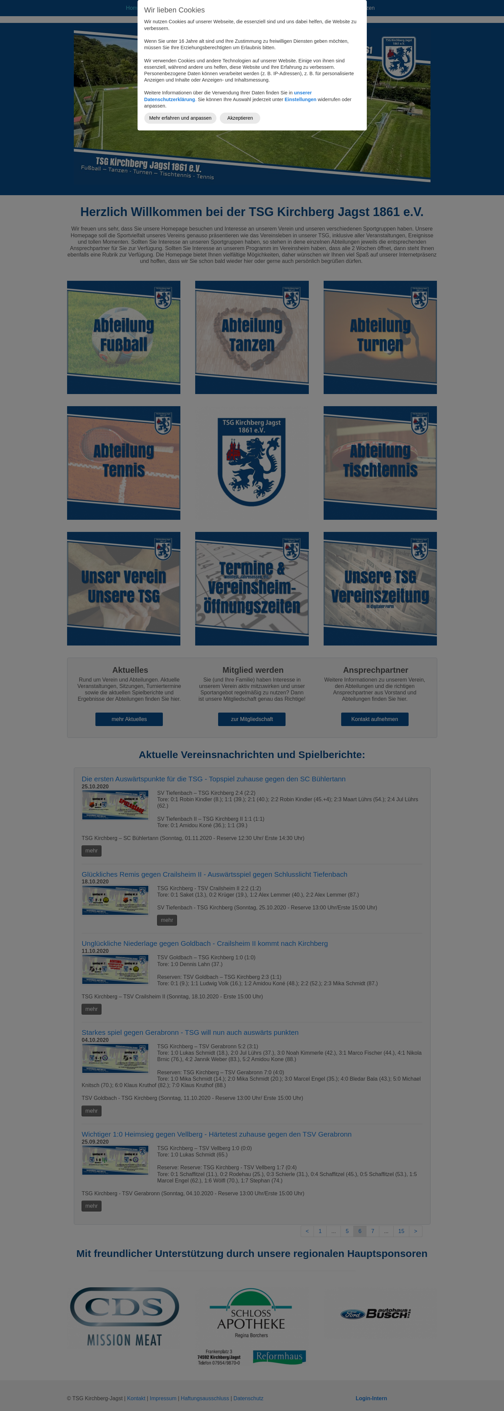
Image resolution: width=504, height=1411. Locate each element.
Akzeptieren (240, 118)
